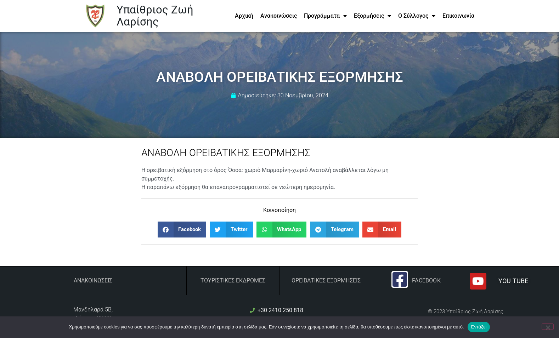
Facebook (426, 280)
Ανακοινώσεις (278, 15)
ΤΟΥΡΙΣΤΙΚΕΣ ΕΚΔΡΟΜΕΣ (233, 280)
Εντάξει (479, 327)
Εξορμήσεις (372, 16)
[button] (182, 229)
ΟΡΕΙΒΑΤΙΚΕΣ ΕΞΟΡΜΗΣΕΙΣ (326, 280)
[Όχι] (548, 326)
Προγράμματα (325, 16)
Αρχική (244, 15)
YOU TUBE (513, 281)
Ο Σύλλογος (416, 16)
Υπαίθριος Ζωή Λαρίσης (155, 15)
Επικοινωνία (458, 15)
